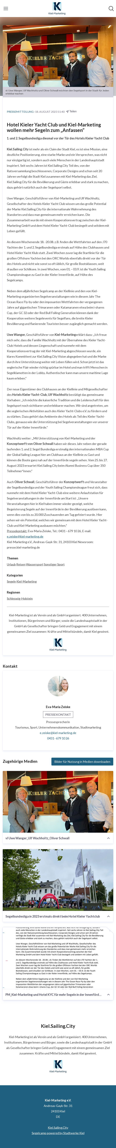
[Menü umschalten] (6, 8)
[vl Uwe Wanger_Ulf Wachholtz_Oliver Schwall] (58, 802)
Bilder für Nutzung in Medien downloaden (82, 761)
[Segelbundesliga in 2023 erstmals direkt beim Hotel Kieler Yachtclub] (58, 880)
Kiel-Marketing (26, 581)
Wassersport (34, 564)
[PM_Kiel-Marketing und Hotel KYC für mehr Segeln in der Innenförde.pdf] (58, 958)
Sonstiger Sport (54, 564)
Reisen (21, 564)
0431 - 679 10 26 (58, 738)
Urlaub (11, 564)
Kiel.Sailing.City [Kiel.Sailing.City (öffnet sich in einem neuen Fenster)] (58, 1127)
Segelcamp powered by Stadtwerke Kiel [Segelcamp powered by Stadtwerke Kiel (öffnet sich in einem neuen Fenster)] (58, 1133)
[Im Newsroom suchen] (111, 8)
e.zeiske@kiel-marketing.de (25, 536)
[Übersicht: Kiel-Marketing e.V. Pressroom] (57, 8)
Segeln (11, 581)
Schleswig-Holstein (20, 598)
